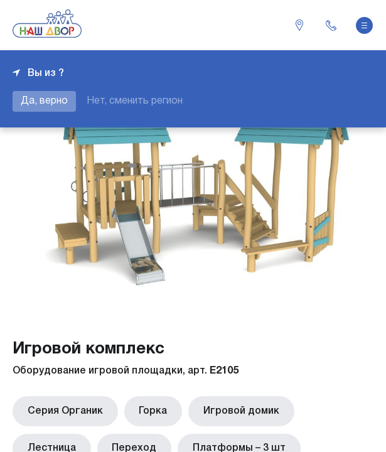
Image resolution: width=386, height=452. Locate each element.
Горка (146, 410)
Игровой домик (229, 410)
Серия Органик (62, 410)
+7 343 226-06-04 (330, 25)
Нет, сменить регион (135, 101)
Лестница (323, 410)
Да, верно (44, 101)
